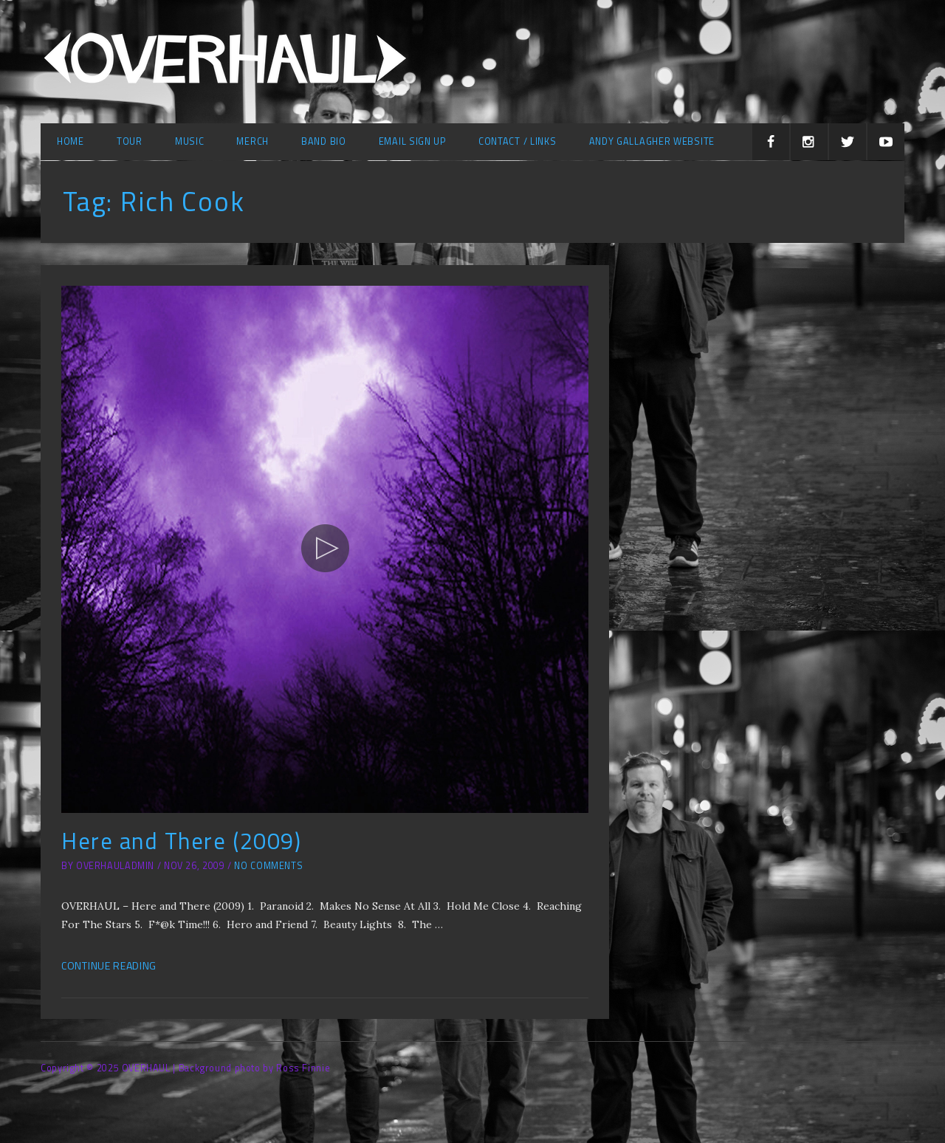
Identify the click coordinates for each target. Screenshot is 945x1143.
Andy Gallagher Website (652, 141)
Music (190, 141)
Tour (129, 141)
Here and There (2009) (181, 840)
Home (70, 141)
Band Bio (323, 141)
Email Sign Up (412, 141)
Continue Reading (109, 965)
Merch (252, 141)
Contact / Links (517, 141)
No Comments (268, 866)
